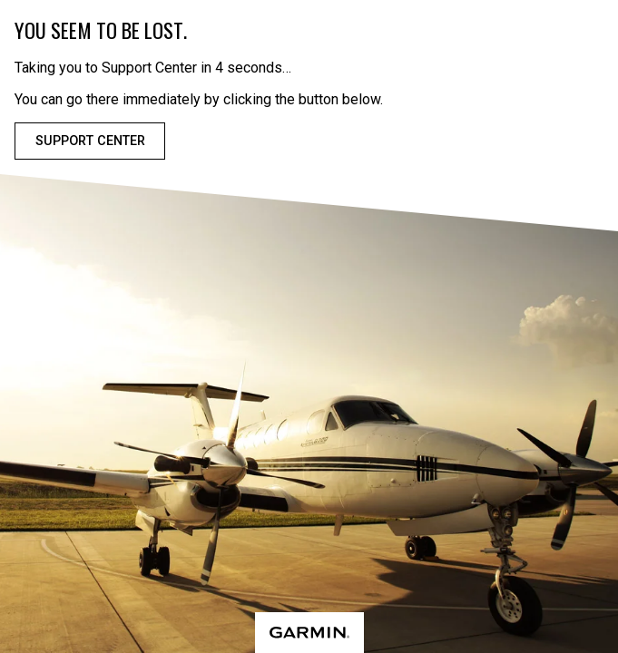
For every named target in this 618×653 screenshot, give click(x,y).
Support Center (90, 141)
